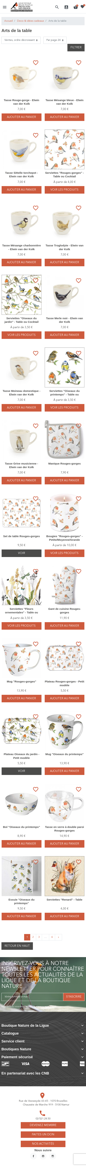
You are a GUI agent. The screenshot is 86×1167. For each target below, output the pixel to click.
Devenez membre (43, 1125)
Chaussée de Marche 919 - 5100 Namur (46, 1104)
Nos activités (43, 1143)
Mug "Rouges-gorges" (21, 681)
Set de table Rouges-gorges (21, 536)
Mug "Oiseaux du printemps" (64, 754)
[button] (57, 7)
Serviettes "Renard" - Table (64, 899)
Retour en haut (17, 946)
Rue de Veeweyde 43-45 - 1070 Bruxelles (43, 1101)
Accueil (8, 21)
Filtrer (76, 47)
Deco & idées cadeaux (30, 21)
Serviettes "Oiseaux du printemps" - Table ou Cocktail (64, 394)
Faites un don (43, 1134)
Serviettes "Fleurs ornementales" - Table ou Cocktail (21, 612)
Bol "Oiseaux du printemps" (21, 826)
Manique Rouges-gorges (64, 463)
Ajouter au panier (21, 117)
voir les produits (64, 189)
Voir (21, 553)
